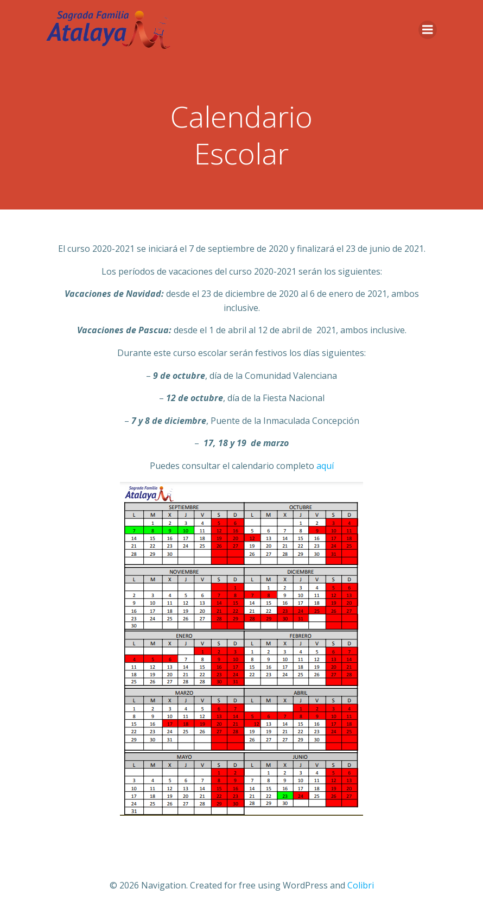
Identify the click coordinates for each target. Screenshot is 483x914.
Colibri (360, 885)
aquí (325, 466)
